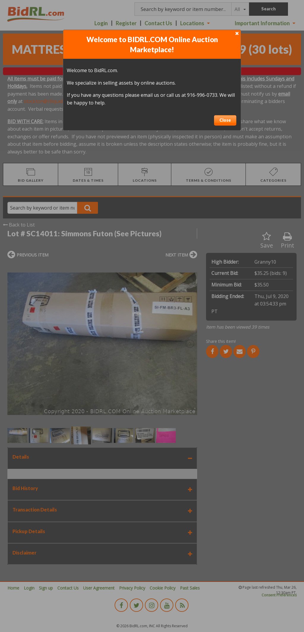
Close (225, 120)
